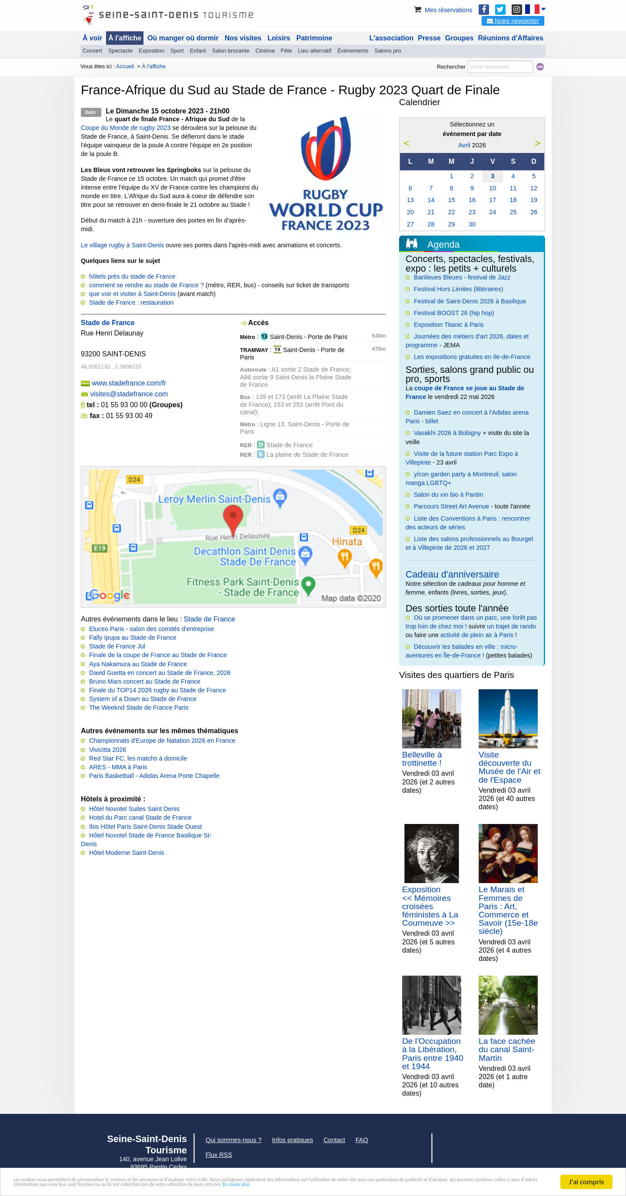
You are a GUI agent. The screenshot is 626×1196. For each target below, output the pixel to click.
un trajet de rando (511, 626)
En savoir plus (77, 1185)
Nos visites (243, 38)
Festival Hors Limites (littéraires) (458, 289)
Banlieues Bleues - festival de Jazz (462, 277)
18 (513, 199)
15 (451, 199)
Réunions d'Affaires (511, 38)
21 (430, 212)
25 (513, 212)
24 (492, 212)
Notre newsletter (513, 20)
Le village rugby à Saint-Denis (122, 245)
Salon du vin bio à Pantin (448, 494)
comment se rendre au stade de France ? (146, 285)
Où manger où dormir (183, 38)
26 (533, 212)
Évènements (352, 50)
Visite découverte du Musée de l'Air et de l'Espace (509, 767)
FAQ (362, 1139)
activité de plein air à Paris (476, 634)
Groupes (459, 38)
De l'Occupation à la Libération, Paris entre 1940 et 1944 (432, 1054)
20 (410, 212)
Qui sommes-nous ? (234, 1139)
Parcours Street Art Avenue (451, 506)
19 (533, 199)
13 (410, 199)
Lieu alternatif (314, 50)
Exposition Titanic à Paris (449, 324)
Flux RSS (219, 1154)
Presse (429, 38)
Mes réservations (443, 10)
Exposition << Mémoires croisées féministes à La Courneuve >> (430, 906)
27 (410, 224)
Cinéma (265, 50)
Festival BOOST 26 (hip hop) (454, 312)
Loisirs (278, 38)
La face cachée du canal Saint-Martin (507, 1049)
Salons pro (387, 50)
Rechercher (451, 66)
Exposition (151, 50)
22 (451, 212)
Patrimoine (314, 38)
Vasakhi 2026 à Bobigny (447, 432)
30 (472, 224)
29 (451, 224)
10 (492, 188)
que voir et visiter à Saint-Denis (132, 293)
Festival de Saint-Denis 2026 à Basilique (470, 301)
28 (430, 224)
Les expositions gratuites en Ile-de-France (472, 356)
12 (533, 188)
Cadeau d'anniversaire (452, 574)
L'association (392, 38)
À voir (92, 38)
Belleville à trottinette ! (422, 758)
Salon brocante (231, 50)
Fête (286, 50)
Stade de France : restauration (131, 302)
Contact (334, 1139)
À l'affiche (124, 38)
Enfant (198, 50)
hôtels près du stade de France (132, 276)
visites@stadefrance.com (129, 394)
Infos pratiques (292, 1139)
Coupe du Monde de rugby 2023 (125, 127)
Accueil (125, 66)
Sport (177, 50)
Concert (92, 50)
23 (472, 212)
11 (513, 188)
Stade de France (209, 619)
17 (492, 199)
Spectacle (120, 50)
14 (430, 199)
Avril (464, 145)
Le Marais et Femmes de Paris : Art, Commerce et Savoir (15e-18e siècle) (508, 910)
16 (472, 199)
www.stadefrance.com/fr (129, 383)
